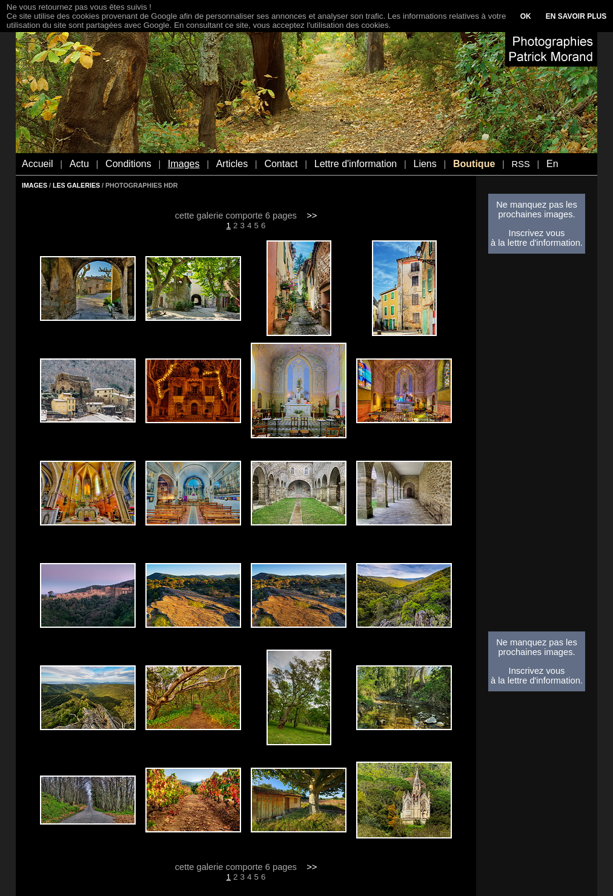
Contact (280, 164)
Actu (79, 164)
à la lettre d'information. (537, 243)
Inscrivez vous (537, 233)
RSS (521, 164)
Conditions (128, 164)
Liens (424, 164)
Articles (232, 164)
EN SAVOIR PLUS (576, 16)
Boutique (474, 164)
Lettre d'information (355, 164)
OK (525, 16)
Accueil (37, 164)
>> (311, 215)
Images (183, 164)
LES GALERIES (76, 185)
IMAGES (34, 185)
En (552, 164)
